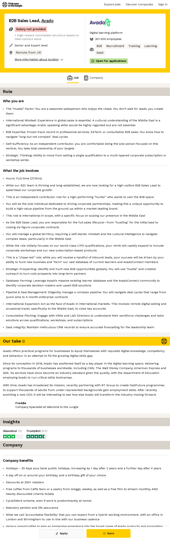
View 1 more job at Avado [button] (52, 511)
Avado (47, 20)
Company (93, 78)
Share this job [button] (18, 511)
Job (73, 78)
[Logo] (12, 4)
